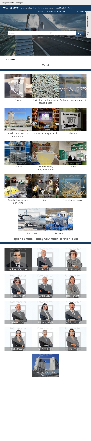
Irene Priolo (72, 348)
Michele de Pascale (18, 269)
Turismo (59, 233)
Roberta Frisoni (45, 322)
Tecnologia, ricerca (72, 200)
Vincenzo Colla (45, 269)
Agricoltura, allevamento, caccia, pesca (45, 101)
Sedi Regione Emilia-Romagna (45, 374)
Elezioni (73, 133)
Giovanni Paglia (45, 348)
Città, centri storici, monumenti (18, 135)
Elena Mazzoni (18, 348)
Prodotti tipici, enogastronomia (45, 168)
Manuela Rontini (73, 269)
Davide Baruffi (45, 295)
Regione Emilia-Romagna (12, 2)
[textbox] (28, 33)
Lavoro (18, 166)
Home (6, 59)
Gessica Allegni (18, 295)
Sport (45, 200)
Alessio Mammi (73, 322)
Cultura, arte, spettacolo (45, 133)
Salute (73, 166)
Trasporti (32, 233)
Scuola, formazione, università (18, 201)
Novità (18, 100)
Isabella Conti (72, 295)
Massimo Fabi (18, 322)
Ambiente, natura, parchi (73, 100)
